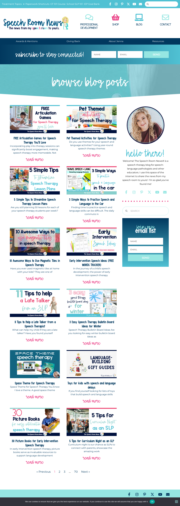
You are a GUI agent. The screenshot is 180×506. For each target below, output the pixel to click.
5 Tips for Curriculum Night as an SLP (91, 441)
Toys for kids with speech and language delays (92, 385)
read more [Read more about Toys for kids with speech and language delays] (91, 401)
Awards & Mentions (27, 41)
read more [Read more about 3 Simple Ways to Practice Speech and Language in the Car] (91, 220)
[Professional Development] (89, 17)
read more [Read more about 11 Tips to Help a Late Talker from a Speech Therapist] (34, 340)
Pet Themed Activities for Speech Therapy (92, 138)
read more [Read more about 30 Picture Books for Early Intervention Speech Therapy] (34, 462)
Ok (152, 502)
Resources (158, 41)
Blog (139, 24)
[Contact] (165, 17)
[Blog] (139, 17)
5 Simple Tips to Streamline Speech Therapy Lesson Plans (35, 201)
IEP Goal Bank (92, 4)
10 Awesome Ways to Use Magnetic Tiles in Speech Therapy (35, 262)
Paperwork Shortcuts (37, 4)
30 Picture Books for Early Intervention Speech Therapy (35, 443)
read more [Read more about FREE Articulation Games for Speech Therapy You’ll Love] (34, 159)
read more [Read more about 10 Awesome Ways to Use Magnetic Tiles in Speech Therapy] (34, 278)
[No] (176, 501)
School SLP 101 (75, 4)
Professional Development (89, 26)
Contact (165, 24)
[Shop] (115, 17)
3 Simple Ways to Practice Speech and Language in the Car (91, 201)
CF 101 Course (58, 4)
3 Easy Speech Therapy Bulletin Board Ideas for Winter (91, 324)
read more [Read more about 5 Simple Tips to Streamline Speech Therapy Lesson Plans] (34, 217)
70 (76, 471)
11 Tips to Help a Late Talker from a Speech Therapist (35, 324)
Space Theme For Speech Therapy (35, 383)
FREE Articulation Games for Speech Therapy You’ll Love (35, 140)
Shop (115, 24)
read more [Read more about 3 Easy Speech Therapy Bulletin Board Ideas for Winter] (91, 343)
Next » (85, 471)
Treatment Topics (13, 4)
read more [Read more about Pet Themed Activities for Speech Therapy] (91, 155)
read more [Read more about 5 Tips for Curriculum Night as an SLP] (91, 458)
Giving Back (73, 41)
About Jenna (116, 41)
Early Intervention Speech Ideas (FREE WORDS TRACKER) (92, 262)
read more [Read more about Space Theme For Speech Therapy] (34, 397)
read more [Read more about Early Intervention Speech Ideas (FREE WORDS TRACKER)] (91, 282)
